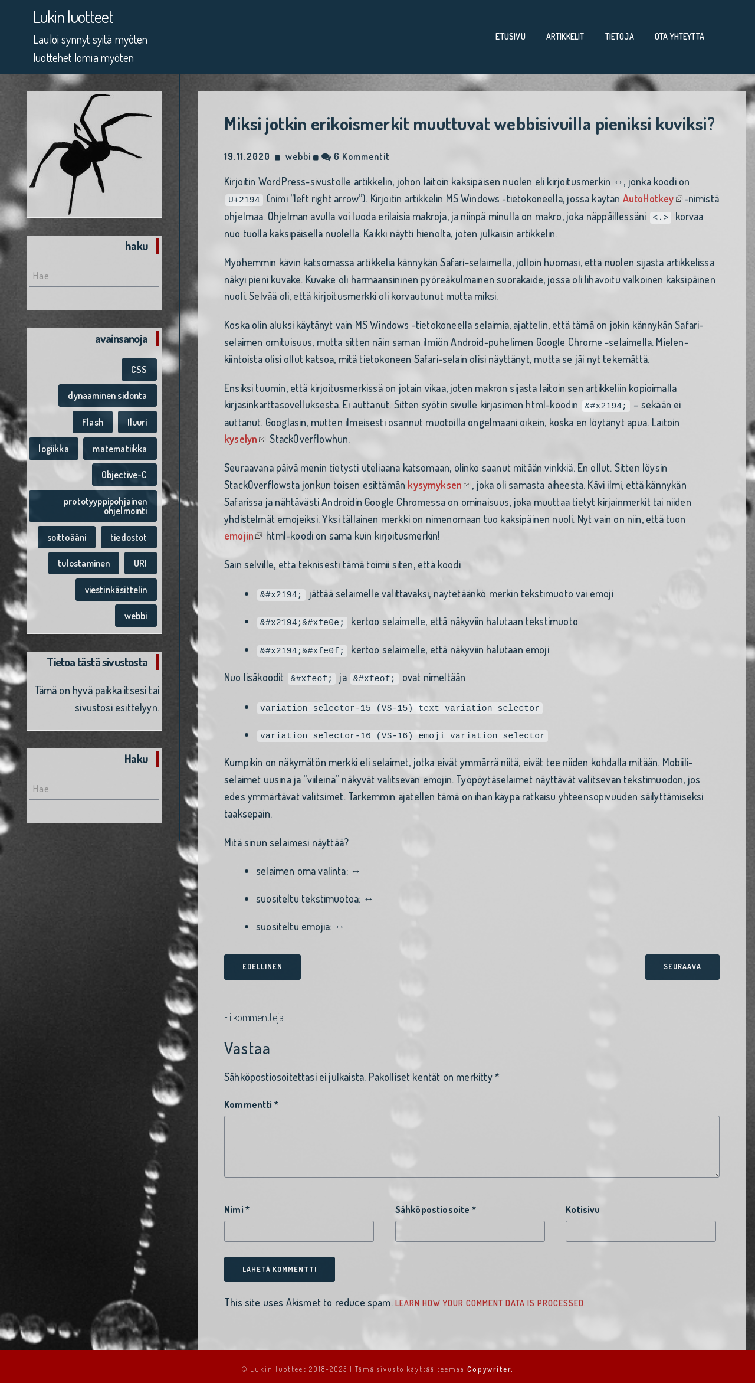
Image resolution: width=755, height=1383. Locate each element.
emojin (239, 531)
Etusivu (510, 35)
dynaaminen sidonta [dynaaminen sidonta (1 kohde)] (107, 392)
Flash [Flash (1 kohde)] (92, 419)
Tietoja (619, 35)
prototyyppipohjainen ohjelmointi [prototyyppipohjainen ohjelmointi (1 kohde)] (105, 503)
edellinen (262, 960)
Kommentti (251, 1098)
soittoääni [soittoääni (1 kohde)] (67, 534)
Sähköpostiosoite (435, 1203)
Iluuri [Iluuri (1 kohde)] (137, 419)
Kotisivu (583, 1203)
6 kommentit (355, 153)
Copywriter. (490, 1363)
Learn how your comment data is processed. (490, 1297)
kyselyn (240, 435)
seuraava (682, 960)
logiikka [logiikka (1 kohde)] (53, 445)
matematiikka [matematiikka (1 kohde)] (120, 445)
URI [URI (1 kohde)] (140, 560)
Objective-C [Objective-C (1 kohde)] (124, 472)
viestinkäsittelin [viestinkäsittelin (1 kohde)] (116, 587)
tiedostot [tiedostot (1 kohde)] (128, 534)
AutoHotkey (648, 195)
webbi (298, 153)
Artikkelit (565, 35)
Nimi (237, 1203)
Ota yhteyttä (679, 35)
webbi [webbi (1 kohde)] (135, 613)
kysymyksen (435, 480)
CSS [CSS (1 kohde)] (139, 366)
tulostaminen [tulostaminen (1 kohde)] (84, 560)
